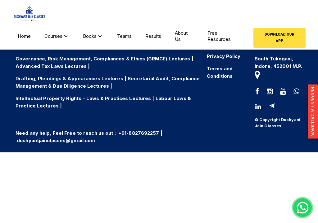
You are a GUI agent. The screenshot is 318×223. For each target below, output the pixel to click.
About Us (181, 36)
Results (153, 36)
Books (93, 36)
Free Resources (219, 36)
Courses (56, 36)
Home (24, 36)
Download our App (279, 38)
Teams (124, 36)
